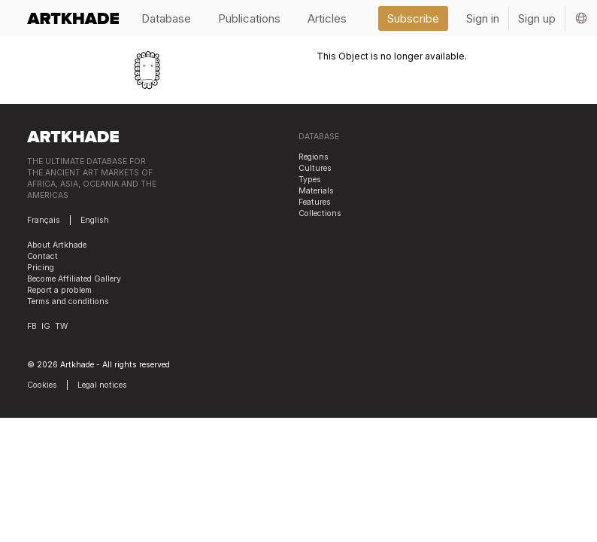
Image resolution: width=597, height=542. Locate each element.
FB (32, 326)
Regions (313, 157)
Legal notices (102, 385)
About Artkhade (56, 245)
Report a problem (59, 290)
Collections (319, 213)
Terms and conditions (68, 301)
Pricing (40, 268)
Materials (316, 191)
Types (309, 179)
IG (45, 326)
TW (61, 326)
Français (43, 220)
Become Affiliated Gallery (74, 279)
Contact (42, 256)
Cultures (315, 168)
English (94, 220)
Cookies (42, 385)
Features (314, 202)
